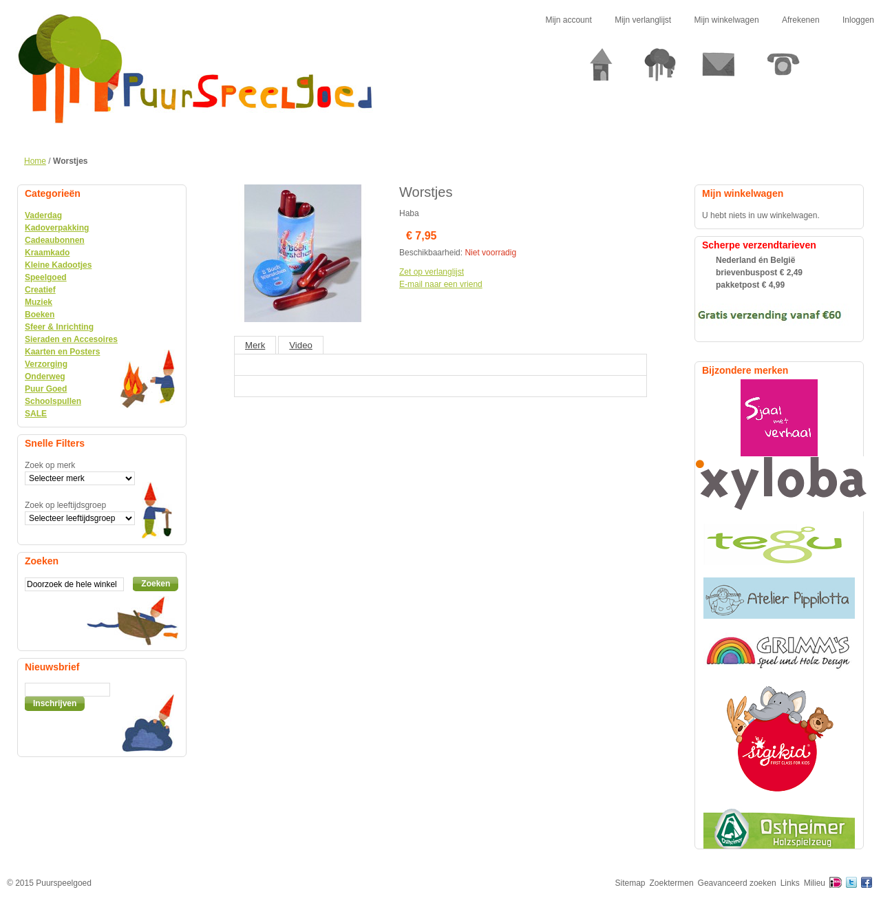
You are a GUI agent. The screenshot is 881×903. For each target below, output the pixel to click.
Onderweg (45, 376)
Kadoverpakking (57, 228)
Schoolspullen (53, 401)
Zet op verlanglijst (431, 272)
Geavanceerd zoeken (737, 883)
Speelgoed (46, 277)
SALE (36, 413)
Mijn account (568, 20)
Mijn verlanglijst (643, 20)
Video (300, 345)
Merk (255, 345)
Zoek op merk (50, 465)
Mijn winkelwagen (726, 20)
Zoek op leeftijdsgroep (65, 505)
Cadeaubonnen (55, 240)
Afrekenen (801, 20)
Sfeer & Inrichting (59, 327)
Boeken (39, 314)
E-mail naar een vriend (440, 284)
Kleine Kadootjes (58, 265)
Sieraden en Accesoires (71, 339)
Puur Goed (46, 389)
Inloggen (858, 20)
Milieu (814, 883)
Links (790, 883)
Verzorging (46, 364)
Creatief (40, 290)
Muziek (38, 302)
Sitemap (630, 883)
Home (35, 161)
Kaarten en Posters (62, 352)
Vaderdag (43, 215)
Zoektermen (672, 883)
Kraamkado (47, 252)
